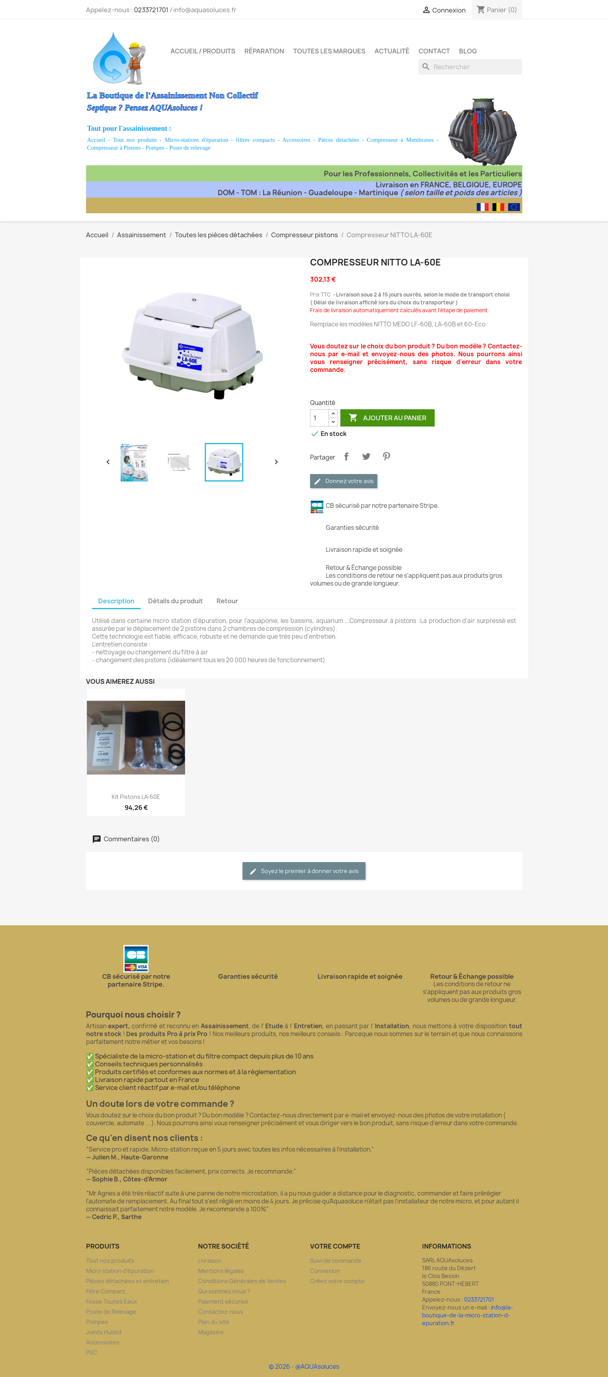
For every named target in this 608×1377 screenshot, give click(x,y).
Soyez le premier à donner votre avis (304, 871)
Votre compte (335, 1246)
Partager (346, 456)
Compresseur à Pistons (114, 148)
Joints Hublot (104, 1332)
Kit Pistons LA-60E (136, 796)
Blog (468, 51)
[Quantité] (319, 418)
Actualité (392, 51)
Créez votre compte (337, 1281)
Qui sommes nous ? (224, 1291)
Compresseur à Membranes (400, 140)
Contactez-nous (220, 1311)
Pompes (155, 148)
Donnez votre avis (344, 481)
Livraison (210, 1260)
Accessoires (296, 140)
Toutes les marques (329, 51)
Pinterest (386, 456)
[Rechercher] (470, 67)
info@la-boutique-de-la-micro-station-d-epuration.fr (467, 1315)
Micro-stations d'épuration (196, 140)
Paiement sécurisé (223, 1301)
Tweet (366, 456)
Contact (434, 51)
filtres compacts (255, 140)
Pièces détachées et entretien (127, 1281)
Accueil (96, 140)
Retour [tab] (227, 601)
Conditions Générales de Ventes (242, 1281)
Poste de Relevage (111, 1311)
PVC (91, 1352)
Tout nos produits (135, 140)
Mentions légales (221, 1270)
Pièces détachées (338, 140)
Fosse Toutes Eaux (111, 1301)
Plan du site (213, 1322)
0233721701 (151, 9)
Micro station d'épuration (120, 1270)
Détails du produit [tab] (175, 601)
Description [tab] (116, 601)
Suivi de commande (336, 1260)
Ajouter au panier (387, 418)
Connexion (325, 1270)
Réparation (264, 51)
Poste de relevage (190, 148)
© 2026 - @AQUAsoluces (304, 1366)
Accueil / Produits (203, 51)
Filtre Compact (105, 1291)
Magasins (211, 1332)
